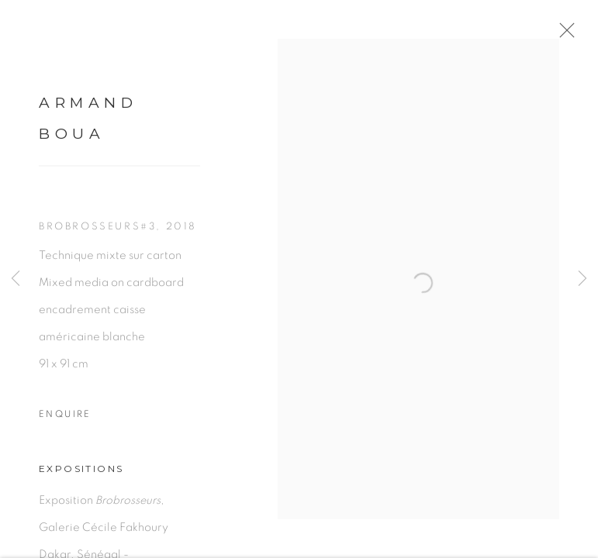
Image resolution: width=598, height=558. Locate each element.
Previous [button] (15, 279)
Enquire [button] (65, 420)
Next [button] (582, 279)
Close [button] (571, 34)
